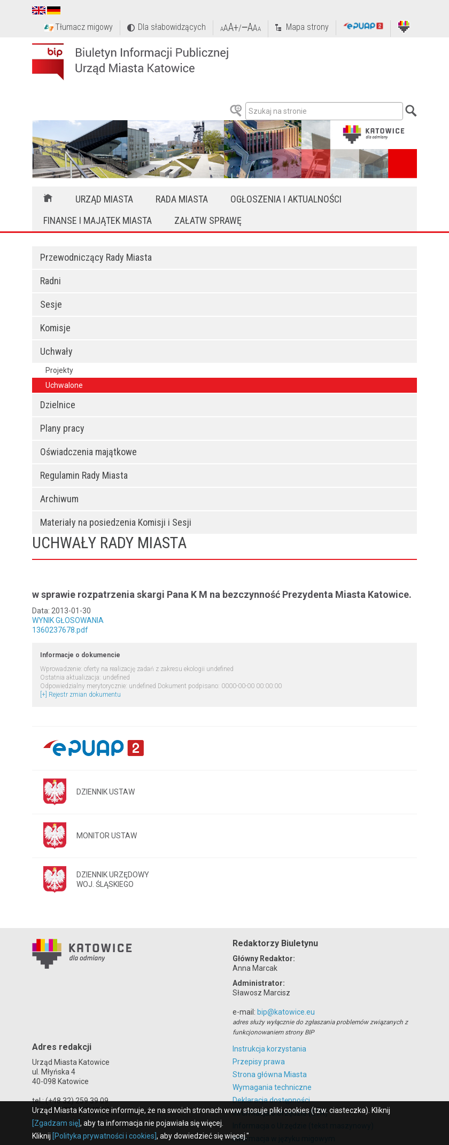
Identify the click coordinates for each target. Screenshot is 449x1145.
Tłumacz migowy (84, 27)
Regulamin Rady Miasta (84, 475)
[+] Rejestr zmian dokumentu (80, 694)
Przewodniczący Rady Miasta (96, 257)
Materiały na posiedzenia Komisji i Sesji (115, 522)
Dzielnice (57, 404)
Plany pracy (62, 428)
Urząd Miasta (104, 199)
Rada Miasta (182, 199)
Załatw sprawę (208, 220)
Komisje (55, 327)
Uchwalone (64, 385)
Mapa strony (307, 27)
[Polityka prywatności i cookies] (104, 1136)
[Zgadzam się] (56, 1123)
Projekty (59, 370)
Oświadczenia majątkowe (88, 451)
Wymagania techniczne (272, 1087)
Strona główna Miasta (270, 1074)
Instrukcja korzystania (269, 1049)
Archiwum (59, 498)
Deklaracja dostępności (271, 1100)
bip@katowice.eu (286, 1012)
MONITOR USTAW (106, 835)
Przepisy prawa (259, 1061)
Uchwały (56, 351)
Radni (50, 280)
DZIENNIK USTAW (105, 792)
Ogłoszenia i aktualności (286, 199)
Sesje (51, 304)
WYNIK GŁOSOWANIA (68, 620)
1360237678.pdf (60, 630)
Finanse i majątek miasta (97, 220)
